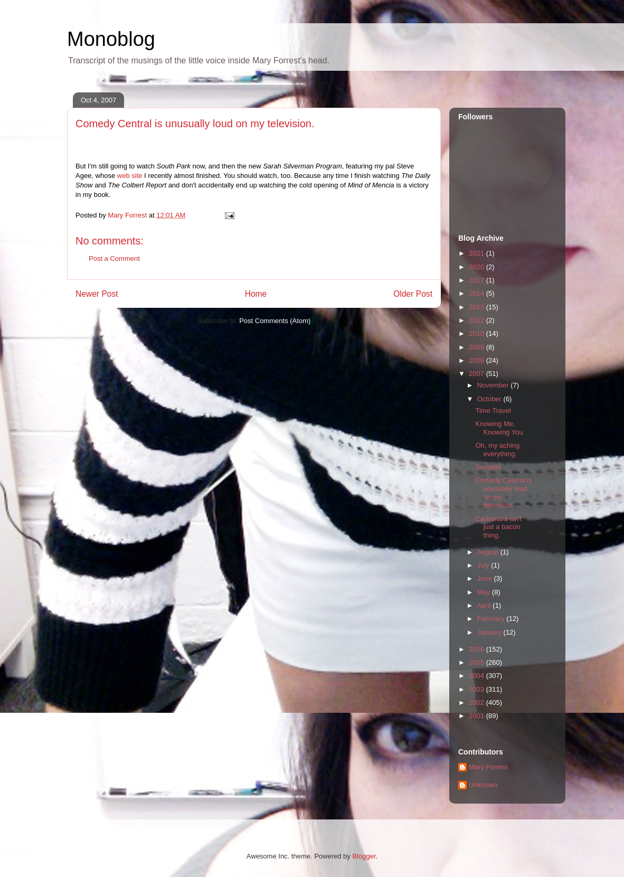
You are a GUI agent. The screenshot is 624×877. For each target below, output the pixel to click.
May (484, 592)
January (490, 632)
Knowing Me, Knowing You (499, 428)
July (484, 565)
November (494, 385)
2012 (477, 320)
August (488, 552)
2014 (477, 293)
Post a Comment (114, 258)
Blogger (363, 856)
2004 (477, 676)
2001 (477, 716)
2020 (477, 267)
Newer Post (96, 293)
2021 (477, 253)
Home (256, 293)
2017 (477, 280)
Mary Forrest (488, 767)
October (490, 399)
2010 (477, 333)
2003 (477, 689)
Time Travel (492, 410)
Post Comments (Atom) (274, 321)
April (485, 605)
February (492, 619)
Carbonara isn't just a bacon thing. (498, 527)
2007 (477, 374)
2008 (477, 360)
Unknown (483, 785)
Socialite (488, 467)
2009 (477, 347)
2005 (477, 662)
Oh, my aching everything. (497, 449)
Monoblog (111, 39)
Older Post (412, 293)
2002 (477, 702)
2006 (477, 649)
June (485, 578)
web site (130, 176)
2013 (477, 307)
